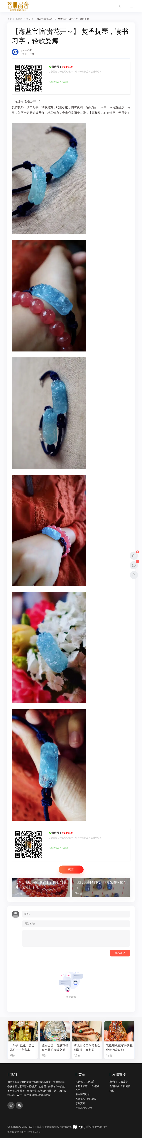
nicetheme (65, 1128)
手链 (32, 54)
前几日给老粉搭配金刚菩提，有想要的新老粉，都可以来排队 (86, 1049)
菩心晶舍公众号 (83, 1109)
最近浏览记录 (82, 1096)
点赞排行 (80, 1100)
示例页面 (80, 1105)
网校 (111, 1092)
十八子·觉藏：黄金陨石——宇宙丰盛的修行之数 (22, 1049)
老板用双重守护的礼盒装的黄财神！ (118, 1049)
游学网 (113, 1083)
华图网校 (125, 1087)
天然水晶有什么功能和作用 (87, 1089)
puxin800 (26, 50)
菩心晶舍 (123, 1083)
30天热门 (80, 1083)
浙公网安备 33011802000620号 (24, 1133)
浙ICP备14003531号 (96, 1128)
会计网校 (114, 1087)
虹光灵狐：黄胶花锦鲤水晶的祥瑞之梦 (54, 1049)
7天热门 (91, 1083)
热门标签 (91, 1100)
